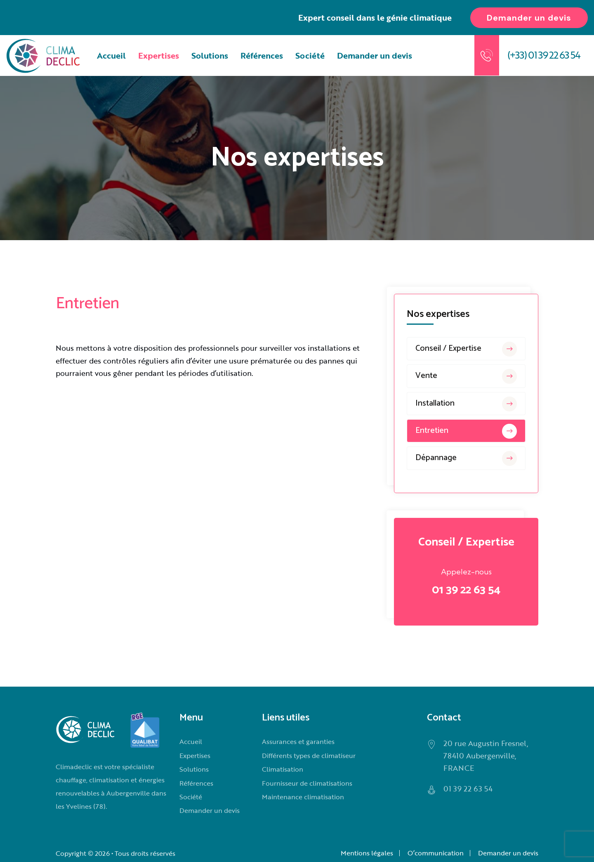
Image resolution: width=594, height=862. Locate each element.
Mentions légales (367, 853)
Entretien (466, 431)
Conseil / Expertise (466, 349)
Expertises (158, 55)
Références (261, 55)
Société (310, 55)
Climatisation (282, 769)
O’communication (436, 853)
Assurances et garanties (298, 741)
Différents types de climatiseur (309, 755)
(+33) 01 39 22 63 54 (543, 54)
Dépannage (466, 458)
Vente (466, 376)
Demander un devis (374, 55)
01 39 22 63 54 (466, 590)
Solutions (209, 55)
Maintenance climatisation (303, 797)
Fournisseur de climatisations (307, 783)
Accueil (111, 55)
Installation (466, 404)
